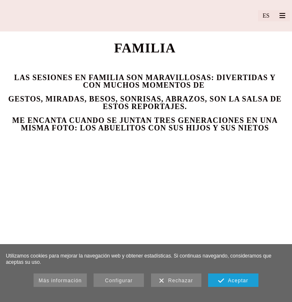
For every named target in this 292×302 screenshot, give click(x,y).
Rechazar (176, 281)
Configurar (119, 281)
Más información (60, 281)
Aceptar (233, 281)
